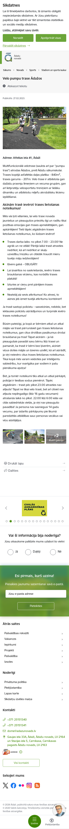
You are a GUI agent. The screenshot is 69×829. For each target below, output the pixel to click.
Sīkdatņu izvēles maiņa (18, 699)
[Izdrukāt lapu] (34, 463)
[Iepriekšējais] (6, 508)
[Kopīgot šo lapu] (34, 470)
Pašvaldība (10, 656)
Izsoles (8, 661)
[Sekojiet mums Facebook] (13, 785)
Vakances (10, 639)
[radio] (13, 551)
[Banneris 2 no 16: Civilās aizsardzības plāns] (34, 508)
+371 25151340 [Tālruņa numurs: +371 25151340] (17, 719)
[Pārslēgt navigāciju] (34, 821)
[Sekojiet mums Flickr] (21, 785)
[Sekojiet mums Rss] (37, 785)
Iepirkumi (10, 644)
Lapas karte (11, 693)
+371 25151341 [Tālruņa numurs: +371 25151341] (16, 725)
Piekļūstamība (13, 687)
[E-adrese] (10, 752)
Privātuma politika (15, 682)
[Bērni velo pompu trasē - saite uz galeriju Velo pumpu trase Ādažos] (13, 436)
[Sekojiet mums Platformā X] (5, 785)
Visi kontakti (21, 763)
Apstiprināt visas (51, 38)
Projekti (9, 650)
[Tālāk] (63, 508)
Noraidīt (18, 38)
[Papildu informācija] (20, 752)
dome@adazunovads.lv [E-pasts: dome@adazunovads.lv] (21, 731)
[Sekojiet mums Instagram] (29, 785)
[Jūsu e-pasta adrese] (36, 594)
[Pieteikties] (35, 606)
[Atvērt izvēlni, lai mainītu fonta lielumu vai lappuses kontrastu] (51, 822)
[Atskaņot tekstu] (17, 86)
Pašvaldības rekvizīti (16, 633)
